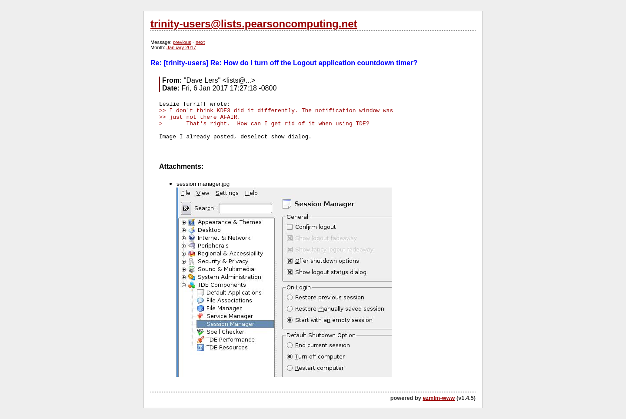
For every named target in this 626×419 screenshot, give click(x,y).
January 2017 (181, 47)
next (200, 42)
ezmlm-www (439, 398)
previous (182, 42)
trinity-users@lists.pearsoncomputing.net (253, 24)
